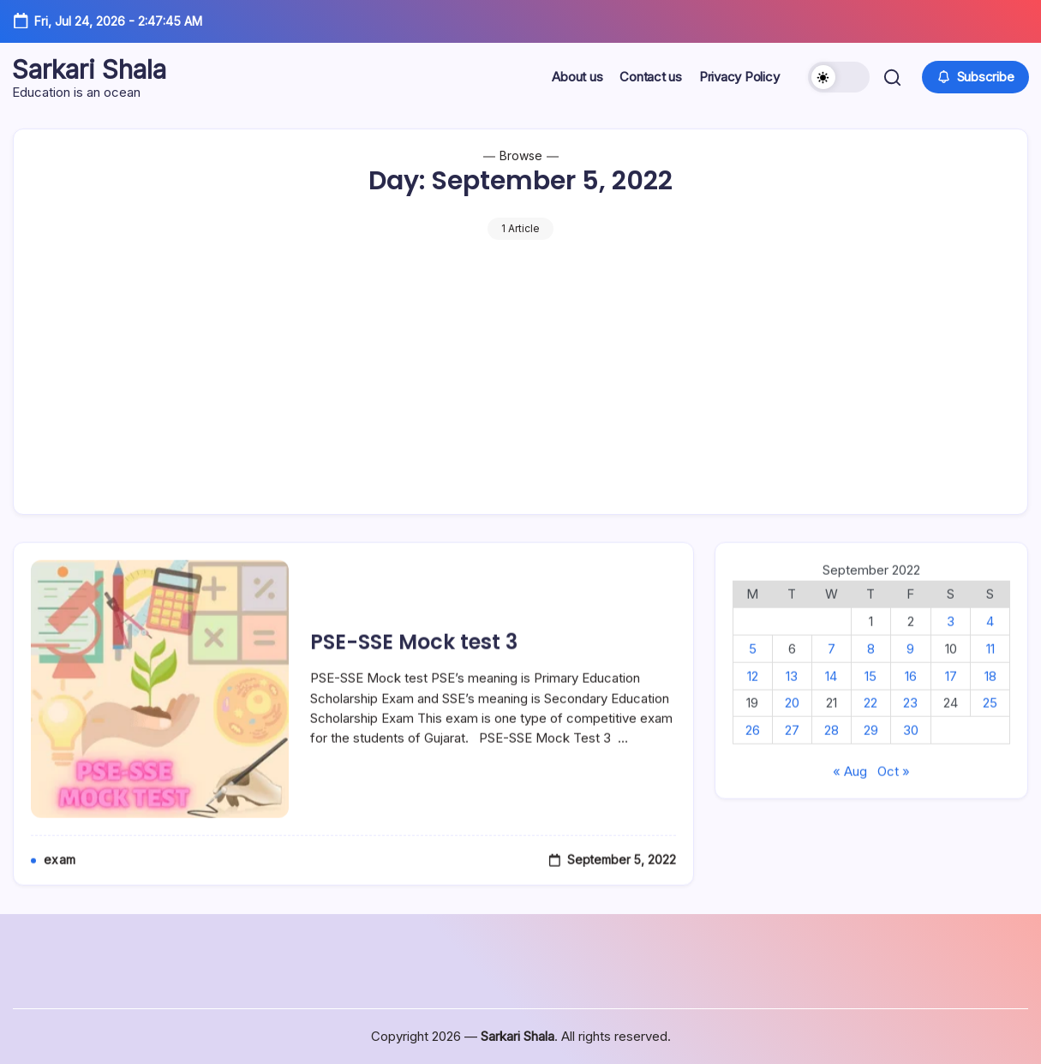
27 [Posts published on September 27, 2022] (792, 751)
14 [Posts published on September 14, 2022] (831, 696)
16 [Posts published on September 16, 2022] (911, 696)
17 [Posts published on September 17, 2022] (951, 696)
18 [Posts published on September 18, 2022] (990, 696)
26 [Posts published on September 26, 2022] (752, 751)
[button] (838, 77)
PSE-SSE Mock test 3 (414, 663)
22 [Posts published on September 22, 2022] (870, 723)
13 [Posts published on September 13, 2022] (792, 696)
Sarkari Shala (90, 69)
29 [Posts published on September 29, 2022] (871, 751)
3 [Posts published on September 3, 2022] (950, 642)
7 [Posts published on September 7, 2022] (831, 669)
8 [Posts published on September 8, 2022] (871, 669)
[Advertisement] (520, 368)
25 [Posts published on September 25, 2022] (990, 723)
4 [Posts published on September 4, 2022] (990, 642)
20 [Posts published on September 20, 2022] (792, 723)
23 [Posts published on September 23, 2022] (910, 723)
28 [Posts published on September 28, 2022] (831, 751)
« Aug (850, 792)
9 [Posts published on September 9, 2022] (910, 669)
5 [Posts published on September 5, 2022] (753, 669)
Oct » (893, 792)
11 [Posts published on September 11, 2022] (990, 669)
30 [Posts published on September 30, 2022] (910, 751)
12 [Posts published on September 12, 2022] (752, 696)
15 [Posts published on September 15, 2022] (870, 696)
